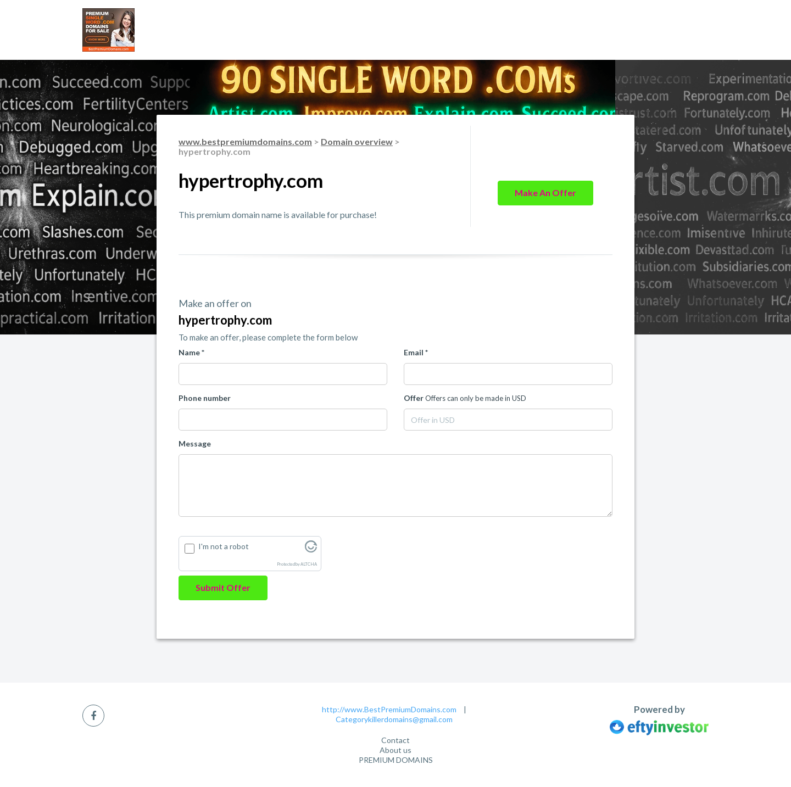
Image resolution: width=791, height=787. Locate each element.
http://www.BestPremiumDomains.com (389, 709)
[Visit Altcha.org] (311, 549)
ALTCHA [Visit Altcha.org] (308, 564)
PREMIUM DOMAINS (396, 759)
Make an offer (545, 192)
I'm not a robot (223, 546)
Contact (395, 740)
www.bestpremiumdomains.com (245, 141)
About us (395, 750)
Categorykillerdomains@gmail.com (394, 719)
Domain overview (357, 141)
